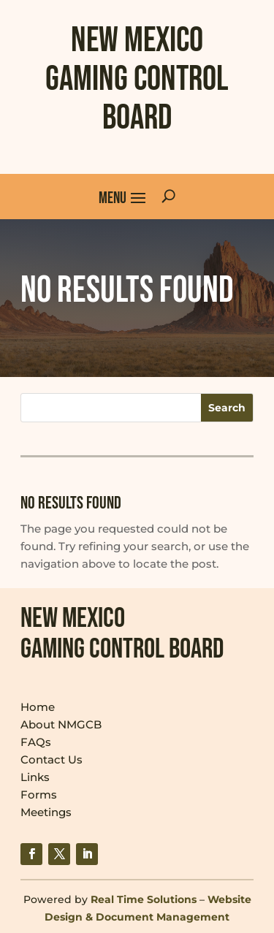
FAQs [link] (35, 742)
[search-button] (168, 196)
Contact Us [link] (51, 759)
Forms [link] (38, 794)
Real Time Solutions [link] (144, 899)
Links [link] (35, 777)
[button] (123, 196)
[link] (31, 854)
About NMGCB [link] (61, 724)
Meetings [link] (46, 812)
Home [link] (37, 707)
